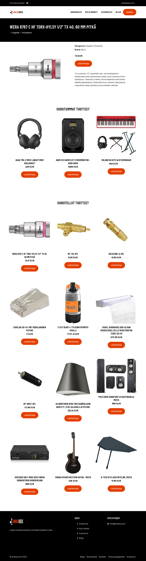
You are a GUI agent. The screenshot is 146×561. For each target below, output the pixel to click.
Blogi (118, 12)
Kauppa (129, 12)
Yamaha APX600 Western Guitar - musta (73, 477)
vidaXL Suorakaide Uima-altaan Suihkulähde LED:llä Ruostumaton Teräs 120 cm (116, 330)
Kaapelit (16, 32)
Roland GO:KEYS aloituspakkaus (116, 160)
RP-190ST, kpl (29, 403)
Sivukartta (131, 557)
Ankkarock (76, 12)
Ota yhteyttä (91, 557)
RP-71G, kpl (73, 253)
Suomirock (106, 12)
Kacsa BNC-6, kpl (116, 253)
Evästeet (102, 557)
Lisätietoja (83, 63)
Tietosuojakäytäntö (116, 557)
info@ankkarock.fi (127, 3)
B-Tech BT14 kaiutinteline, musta (116, 477)
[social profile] (27, 3)
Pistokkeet (27, 32)
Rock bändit (91, 12)
